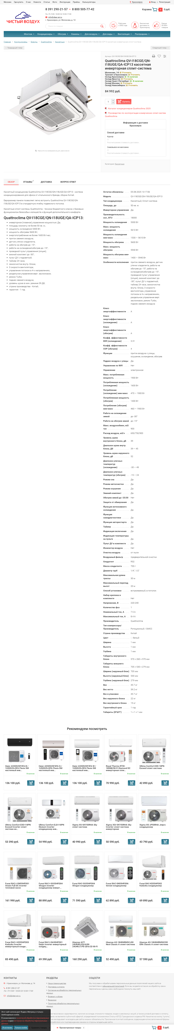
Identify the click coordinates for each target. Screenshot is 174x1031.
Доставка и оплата (56, 987)
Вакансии (52, 1000)
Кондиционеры (44, 34)
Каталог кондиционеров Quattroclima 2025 (129, 108)
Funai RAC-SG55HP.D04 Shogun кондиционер (83, 884)
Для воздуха (91, 34)
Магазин (7, 2)
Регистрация (164, 2)
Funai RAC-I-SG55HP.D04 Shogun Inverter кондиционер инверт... (51, 885)
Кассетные (119, 164)
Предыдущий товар (14, 48)
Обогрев (62, 34)
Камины (75, 34)
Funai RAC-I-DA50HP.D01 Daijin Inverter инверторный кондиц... (52, 944)
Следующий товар (160, 48)
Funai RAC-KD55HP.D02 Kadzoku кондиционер (150, 884)
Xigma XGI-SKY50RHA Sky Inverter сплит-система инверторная (118, 826)
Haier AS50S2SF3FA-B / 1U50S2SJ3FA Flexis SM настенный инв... (17, 768)
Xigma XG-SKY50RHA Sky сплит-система (84, 825)
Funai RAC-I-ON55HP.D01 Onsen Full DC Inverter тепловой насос (17, 885)
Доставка (46, 182)
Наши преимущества (57, 983)
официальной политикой (113, 986)
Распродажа (141, 34)
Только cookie (21, 1027)
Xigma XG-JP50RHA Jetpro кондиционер (152, 825)
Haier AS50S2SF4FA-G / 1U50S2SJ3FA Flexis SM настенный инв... (50, 768)
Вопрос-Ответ (68, 182)
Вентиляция (124, 34)
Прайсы (76, 2)
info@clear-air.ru (55, 17)
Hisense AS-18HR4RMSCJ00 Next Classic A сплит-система (120, 943)
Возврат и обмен (55, 996)
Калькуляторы (89, 2)
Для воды (107, 34)
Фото (54, 2)
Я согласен (7, 1027)
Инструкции (65, 2)
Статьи (47, 2)
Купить (126, 101)
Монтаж (28, 34)
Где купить (18, 2)
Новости (37, 2)
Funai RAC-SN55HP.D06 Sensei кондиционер (117, 884)
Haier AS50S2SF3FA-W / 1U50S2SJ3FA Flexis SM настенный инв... (84, 768)
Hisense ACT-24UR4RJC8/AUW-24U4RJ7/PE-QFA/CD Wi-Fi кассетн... (85, 945)
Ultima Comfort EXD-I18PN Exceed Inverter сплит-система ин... (18, 826)
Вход (152, 2)
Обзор (11, 182)
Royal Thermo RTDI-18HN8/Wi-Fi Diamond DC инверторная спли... (118, 768)
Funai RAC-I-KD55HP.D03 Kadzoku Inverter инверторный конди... (17, 944)
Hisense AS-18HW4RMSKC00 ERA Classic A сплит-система (153, 943)
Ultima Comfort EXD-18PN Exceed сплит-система (151, 767)
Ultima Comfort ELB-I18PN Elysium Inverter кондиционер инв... (51, 826)
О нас (28, 2)
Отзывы (28, 181)
